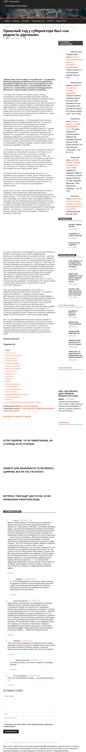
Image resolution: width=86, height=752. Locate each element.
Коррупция (9, 376)
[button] (80, 21)
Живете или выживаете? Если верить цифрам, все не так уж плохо (75, 278)
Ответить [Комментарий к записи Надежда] (13, 595)
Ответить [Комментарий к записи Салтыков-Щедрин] (11, 685)
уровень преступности (13, 397)
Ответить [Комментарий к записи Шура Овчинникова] (11, 635)
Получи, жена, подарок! (74, 244)
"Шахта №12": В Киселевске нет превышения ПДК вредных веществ (76, 354)
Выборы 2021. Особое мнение (75, 323)
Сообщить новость (49, 742)
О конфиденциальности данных (24, 742)
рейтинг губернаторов (13, 389)
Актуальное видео (66, 305)
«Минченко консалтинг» (14, 356)
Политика (15, 21)
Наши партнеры (65, 368)
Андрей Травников (12, 363)
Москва (8, 381)
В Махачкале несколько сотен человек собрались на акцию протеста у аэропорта (74, 204)
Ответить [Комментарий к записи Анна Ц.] (11, 573)
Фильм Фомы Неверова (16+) (74, 332)
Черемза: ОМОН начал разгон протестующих (75, 342)
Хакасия (8, 399)
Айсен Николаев (11, 358)
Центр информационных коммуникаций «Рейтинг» (23, 402)
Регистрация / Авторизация (16, 6)
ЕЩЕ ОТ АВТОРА (24, 416)
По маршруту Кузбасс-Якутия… (76, 235)
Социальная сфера (38, 21)
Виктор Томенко (11, 371)
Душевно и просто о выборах (73, 313)
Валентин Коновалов (13, 368)
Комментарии (61, 21)
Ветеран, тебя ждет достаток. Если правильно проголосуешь (75, 292)
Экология (50, 21)
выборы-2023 (10, 374)
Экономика (25, 21)
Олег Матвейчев (11, 387)
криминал (8, 379)
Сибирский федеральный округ (16, 394)
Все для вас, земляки (28, 406)
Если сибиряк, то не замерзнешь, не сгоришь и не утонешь (75, 264)
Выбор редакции (19, 26)
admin (7, 38)
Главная (7, 21)
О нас (5, 742)
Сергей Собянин (11, 392)
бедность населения (12, 366)
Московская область (12, 384)
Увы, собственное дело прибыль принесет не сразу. (68, 393)
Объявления (63, 423)
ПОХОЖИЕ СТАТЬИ (10, 416)
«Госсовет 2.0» (10, 353)
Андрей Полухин (11, 361)
